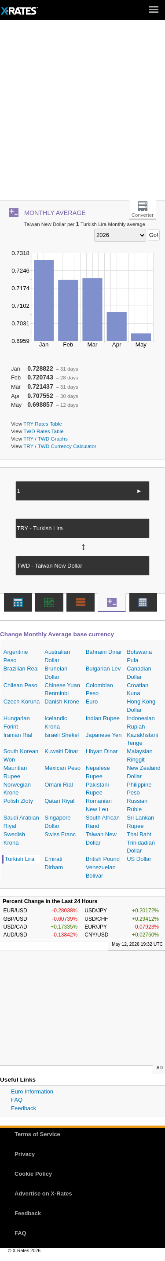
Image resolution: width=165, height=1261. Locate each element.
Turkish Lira (19, 859)
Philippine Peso (139, 788)
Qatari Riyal (59, 801)
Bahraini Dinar (104, 652)
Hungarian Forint (17, 722)
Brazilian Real (21, 668)
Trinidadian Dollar (141, 846)
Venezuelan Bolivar (101, 871)
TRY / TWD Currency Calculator (59, 446)
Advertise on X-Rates (43, 1193)
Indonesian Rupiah (141, 722)
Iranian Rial (18, 735)
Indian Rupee (103, 718)
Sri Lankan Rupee (140, 821)
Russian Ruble (137, 805)
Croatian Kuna (137, 689)
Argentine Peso (16, 656)
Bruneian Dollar (55, 672)
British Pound (103, 859)
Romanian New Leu (99, 805)
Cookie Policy (33, 1173)
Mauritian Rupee (15, 772)
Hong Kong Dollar (141, 705)
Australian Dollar (57, 656)
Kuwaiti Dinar (61, 751)
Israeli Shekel (61, 735)
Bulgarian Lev (103, 668)
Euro (92, 701)
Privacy (25, 1154)
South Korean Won (21, 755)
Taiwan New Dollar (101, 838)
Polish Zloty (18, 801)
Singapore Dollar (57, 821)
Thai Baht (139, 834)
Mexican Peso (62, 768)
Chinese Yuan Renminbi (62, 689)
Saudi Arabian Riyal (21, 821)
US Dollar (139, 859)
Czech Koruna (22, 701)
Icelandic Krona (55, 722)
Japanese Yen (104, 735)
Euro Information (32, 1091)
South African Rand (103, 821)
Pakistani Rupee (97, 788)
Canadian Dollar (139, 672)
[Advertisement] (82, 113)
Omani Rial (58, 784)
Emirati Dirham (53, 863)
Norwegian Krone (17, 788)
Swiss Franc (60, 834)
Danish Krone (61, 701)
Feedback (23, 1108)
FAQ (16, 1100)
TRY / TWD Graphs (45, 438)
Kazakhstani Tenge (142, 739)
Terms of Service (37, 1134)
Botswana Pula (139, 656)
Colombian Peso (99, 689)
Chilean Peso (20, 685)
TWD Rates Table (43, 431)
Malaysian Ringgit (140, 755)
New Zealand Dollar (144, 772)
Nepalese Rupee (98, 772)
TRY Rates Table (42, 423)
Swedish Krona (14, 838)
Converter (143, 215)
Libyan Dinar (102, 751)
